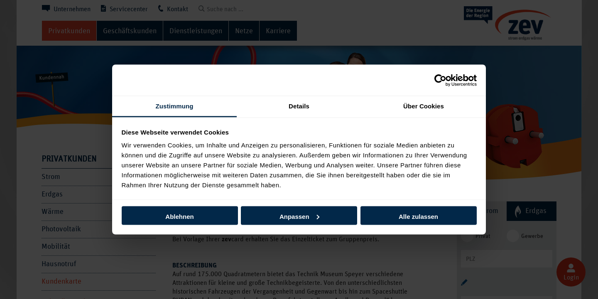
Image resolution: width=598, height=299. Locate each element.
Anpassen (299, 216)
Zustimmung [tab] (175, 106)
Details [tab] (299, 106)
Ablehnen (179, 216)
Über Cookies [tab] (423, 106)
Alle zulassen (418, 216)
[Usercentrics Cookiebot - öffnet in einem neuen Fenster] (440, 80)
